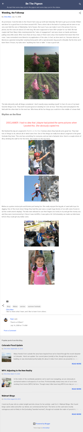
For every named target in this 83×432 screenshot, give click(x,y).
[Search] (80, 4)
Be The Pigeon (34, 3)
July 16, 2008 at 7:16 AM (18, 325)
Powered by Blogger (41, 424)
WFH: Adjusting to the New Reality (17, 370)
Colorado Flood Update (12, 345)
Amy (8, 306)
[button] (80, 13)
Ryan (12, 319)
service (22, 306)
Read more (76, 364)
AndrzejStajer (46, 428)
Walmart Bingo (8, 396)
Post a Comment (10, 331)
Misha (15, 306)
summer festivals (34, 306)
